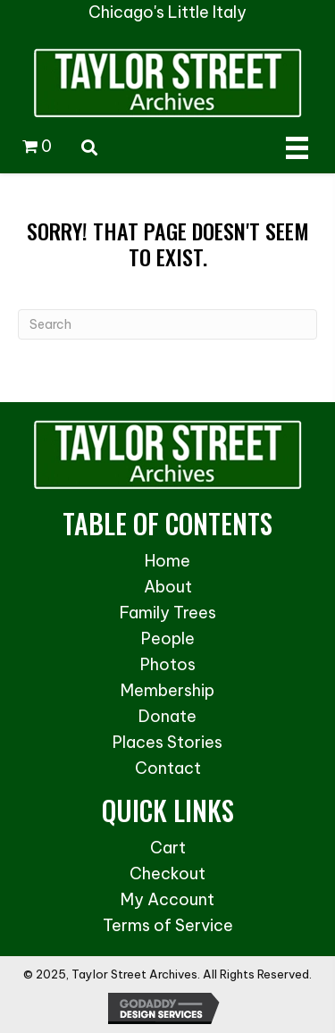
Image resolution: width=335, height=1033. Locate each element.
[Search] (167, 324)
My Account (167, 899)
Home (167, 560)
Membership (167, 690)
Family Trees (168, 612)
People (168, 638)
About (168, 586)
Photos (168, 664)
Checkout (167, 873)
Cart (168, 847)
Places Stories (167, 742)
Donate (167, 716)
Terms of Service (168, 925)
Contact (168, 768)
